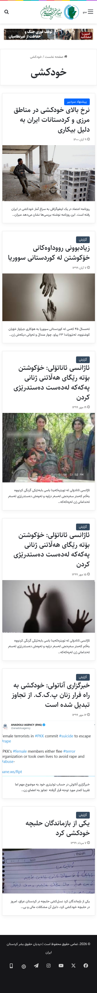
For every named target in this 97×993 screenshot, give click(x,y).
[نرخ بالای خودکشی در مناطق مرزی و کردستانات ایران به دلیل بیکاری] (48, 173)
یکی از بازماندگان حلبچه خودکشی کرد (58, 828)
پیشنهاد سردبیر (77, 101)
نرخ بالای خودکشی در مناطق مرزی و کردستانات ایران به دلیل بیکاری (52, 119)
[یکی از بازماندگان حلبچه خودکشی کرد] (48, 871)
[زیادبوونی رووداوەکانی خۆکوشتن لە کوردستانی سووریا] (48, 297)
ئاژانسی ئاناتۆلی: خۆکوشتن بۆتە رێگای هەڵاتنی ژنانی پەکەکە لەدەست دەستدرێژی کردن (51, 382)
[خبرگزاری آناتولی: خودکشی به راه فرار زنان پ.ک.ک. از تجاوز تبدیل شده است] (48, 749)
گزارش (83, 239)
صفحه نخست (56, 57)
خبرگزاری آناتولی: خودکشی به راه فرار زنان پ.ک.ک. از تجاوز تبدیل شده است (51, 695)
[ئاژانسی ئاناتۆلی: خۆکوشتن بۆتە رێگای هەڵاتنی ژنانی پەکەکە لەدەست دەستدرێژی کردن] (48, 447)
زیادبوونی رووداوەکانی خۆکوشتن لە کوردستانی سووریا (49, 252)
